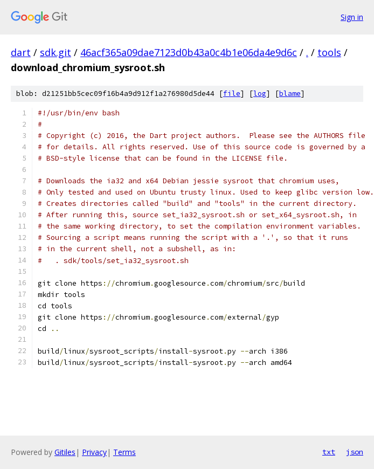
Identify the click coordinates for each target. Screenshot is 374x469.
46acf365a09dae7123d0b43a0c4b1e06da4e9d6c (188, 52)
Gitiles (64, 452)
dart (21, 52)
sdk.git (55, 52)
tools (329, 52)
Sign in (352, 17)
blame (290, 93)
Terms (124, 452)
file (231, 93)
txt (328, 452)
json (354, 452)
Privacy (94, 452)
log (259, 93)
